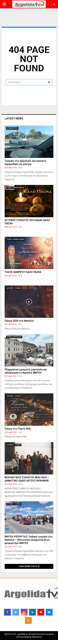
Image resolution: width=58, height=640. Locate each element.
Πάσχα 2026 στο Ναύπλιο (19, 320)
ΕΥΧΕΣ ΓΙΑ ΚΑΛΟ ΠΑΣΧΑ (15, 187)
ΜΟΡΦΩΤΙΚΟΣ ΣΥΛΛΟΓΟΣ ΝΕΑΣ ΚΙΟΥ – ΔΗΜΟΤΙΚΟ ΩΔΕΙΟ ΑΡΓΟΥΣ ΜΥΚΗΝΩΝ (27, 479)
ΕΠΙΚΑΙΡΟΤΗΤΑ (12, 128)
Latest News (14, 118)
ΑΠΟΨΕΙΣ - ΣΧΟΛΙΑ (14, 288)
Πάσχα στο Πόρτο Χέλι (18, 428)
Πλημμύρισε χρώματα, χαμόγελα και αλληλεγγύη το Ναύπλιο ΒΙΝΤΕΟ (26, 371)
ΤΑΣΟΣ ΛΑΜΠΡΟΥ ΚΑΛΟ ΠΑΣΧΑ (23, 272)
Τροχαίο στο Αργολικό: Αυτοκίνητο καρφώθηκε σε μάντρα (25, 162)
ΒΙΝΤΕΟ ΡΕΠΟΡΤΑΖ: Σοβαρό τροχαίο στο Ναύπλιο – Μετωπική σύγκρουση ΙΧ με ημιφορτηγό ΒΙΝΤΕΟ (29, 540)
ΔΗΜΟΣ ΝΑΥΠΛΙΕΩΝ (14, 337)
